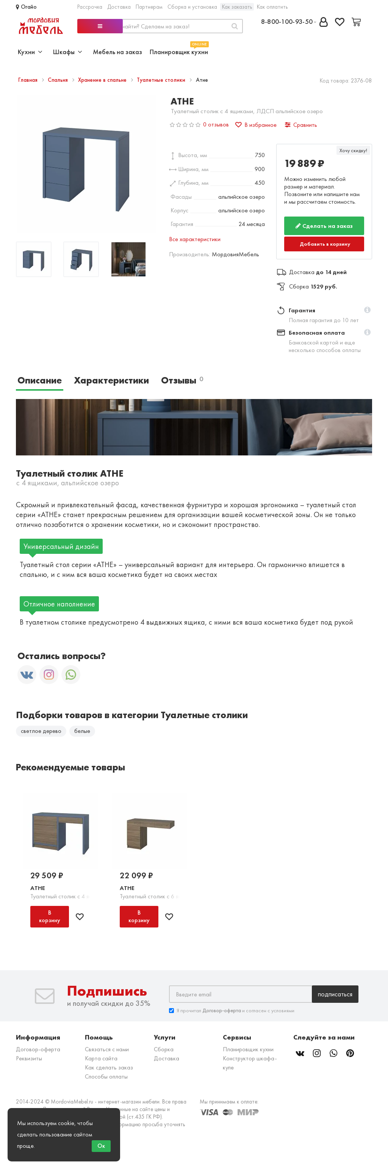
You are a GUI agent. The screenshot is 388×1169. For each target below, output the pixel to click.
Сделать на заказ (324, 226)
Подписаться (335, 994)
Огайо (26, 7)
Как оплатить (272, 7)
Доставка (119, 7)
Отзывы (182, 380)
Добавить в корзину (325, 243)
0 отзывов (216, 124)
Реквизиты (29, 1058)
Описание (39, 380)
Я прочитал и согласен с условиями (231, 1010)
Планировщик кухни (179, 51)
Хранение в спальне (103, 80)
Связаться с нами (107, 1049)
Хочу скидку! (353, 150)
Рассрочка (89, 7)
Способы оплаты (106, 1076)
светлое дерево (41, 731)
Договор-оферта (38, 1049)
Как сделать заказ (109, 1067)
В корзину (49, 916)
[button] (367, 310)
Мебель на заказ (117, 51)
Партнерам (149, 7)
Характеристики (111, 380)
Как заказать (237, 7)
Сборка (164, 1049)
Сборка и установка (192, 7)
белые (82, 731)
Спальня (58, 80)
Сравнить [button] (301, 125)
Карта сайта (101, 1058)
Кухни (30, 51)
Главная (28, 80)
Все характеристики (195, 239)
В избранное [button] (256, 125)
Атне (37, 888)
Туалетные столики (162, 80)
